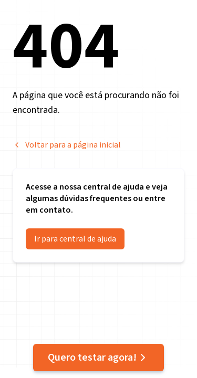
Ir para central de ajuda (75, 239)
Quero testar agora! (98, 357)
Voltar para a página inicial (67, 145)
